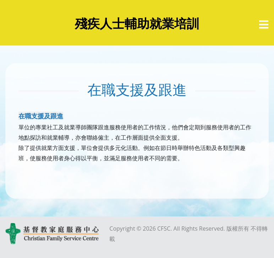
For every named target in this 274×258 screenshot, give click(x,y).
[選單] (264, 24)
